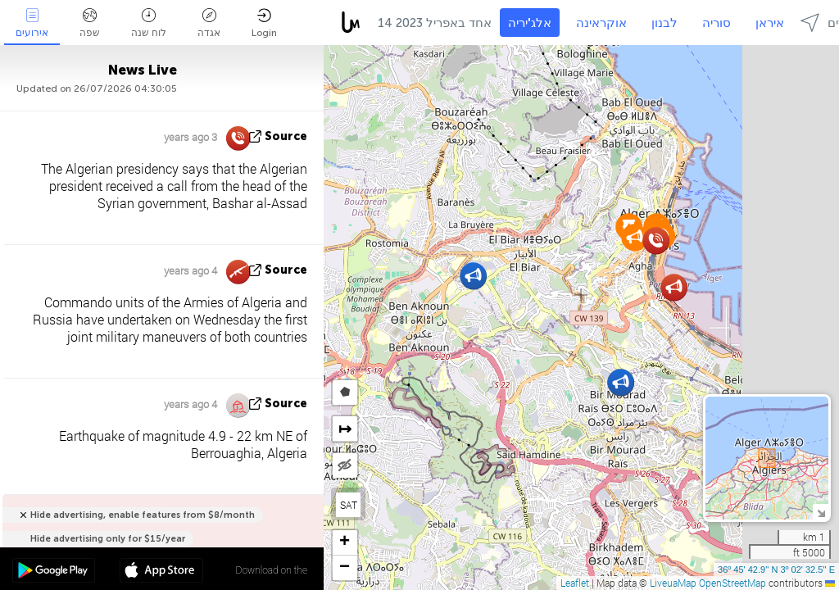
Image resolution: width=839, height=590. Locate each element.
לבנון (664, 23)
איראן (769, 23)
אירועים (32, 23)
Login (264, 23)
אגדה (208, 23)
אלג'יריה (529, 23)
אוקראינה (601, 23)
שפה (89, 23)
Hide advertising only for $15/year (107, 538)
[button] (473, 276)
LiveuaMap (673, 582)
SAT (348, 504)
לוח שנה (148, 23)
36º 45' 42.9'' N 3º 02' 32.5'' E (776, 569)
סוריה (716, 23)
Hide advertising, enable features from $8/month (142, 515)
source (286, 136)
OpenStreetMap (732, 582)
